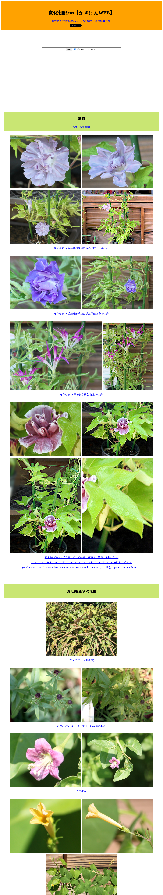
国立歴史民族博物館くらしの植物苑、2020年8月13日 (81, 21)
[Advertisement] (81, 81)
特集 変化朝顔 (81, 127)
